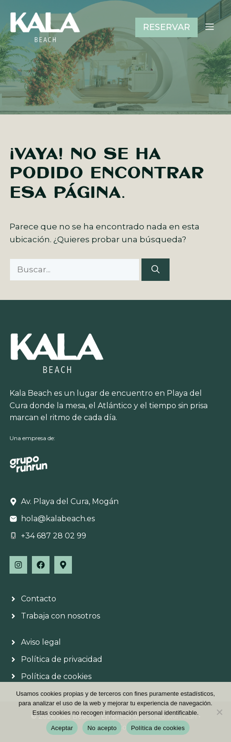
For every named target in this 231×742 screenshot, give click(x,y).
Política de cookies (56, 676)
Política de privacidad (61, 659)
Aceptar (62, 728)
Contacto (38, 598)
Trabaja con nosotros (60, 615)
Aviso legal (41, 642)
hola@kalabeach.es (58, 518)
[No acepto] (219, 712)
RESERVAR (166, 27)
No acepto (102, 728)
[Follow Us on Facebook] (41, 565)
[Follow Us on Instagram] (18, 565)
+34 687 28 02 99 (53, 535)
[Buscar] (155, 269)
